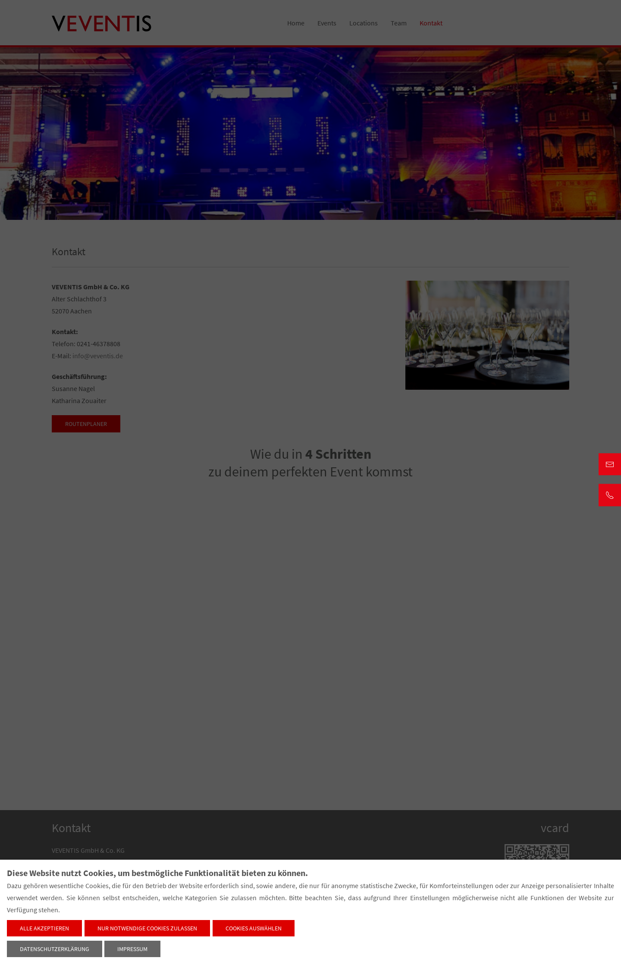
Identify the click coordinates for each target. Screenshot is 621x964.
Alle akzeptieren (44, 928)
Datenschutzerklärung (54, 949)
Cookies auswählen (254, 928)
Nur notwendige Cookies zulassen (147, 928)
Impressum (132, 949)
